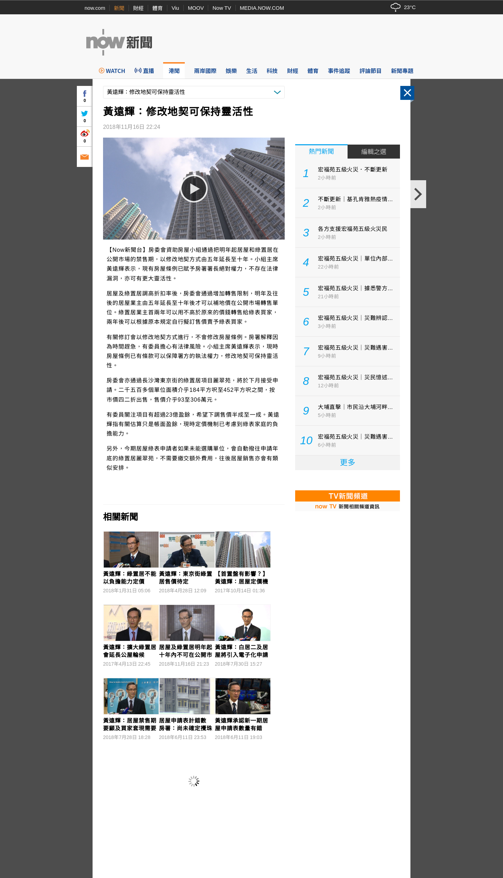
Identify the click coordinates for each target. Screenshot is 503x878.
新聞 (119, 8)
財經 (138, 8)
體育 (157, 8)
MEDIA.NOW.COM (262, 8)
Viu (175, 8)
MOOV (196, 8)
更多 (347, 462)
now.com (95, 8)
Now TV (221, 8)
